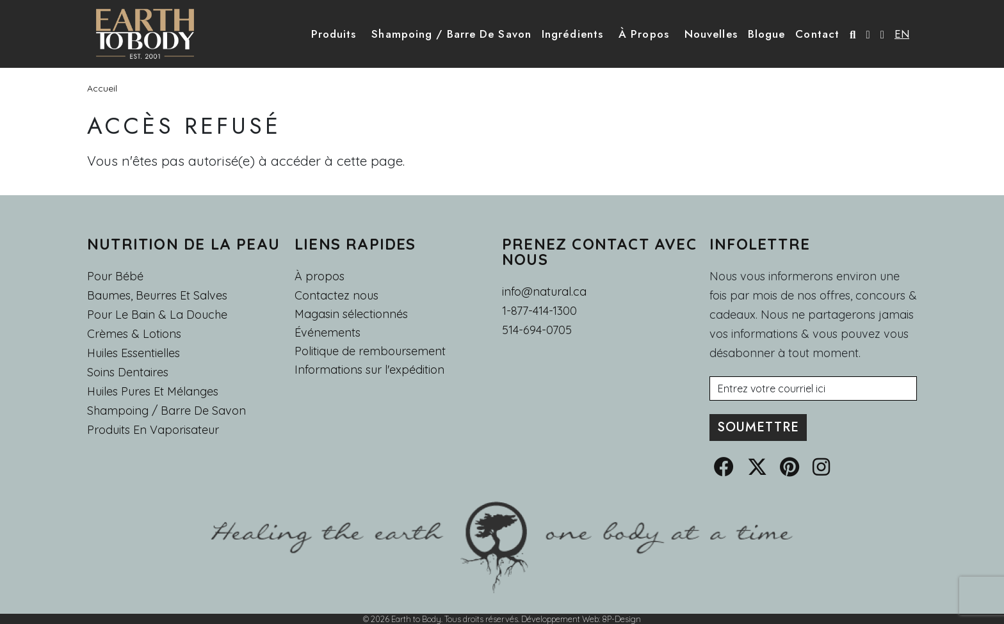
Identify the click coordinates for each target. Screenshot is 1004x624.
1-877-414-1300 (539, 310)
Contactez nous (336, 295)
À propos (319, 276)
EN (902, 34)
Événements (327, 333)
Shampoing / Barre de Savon (166, 410)
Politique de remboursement (370, 351)
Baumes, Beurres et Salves (157, 295)
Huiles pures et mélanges (152, 391)
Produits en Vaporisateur (153, 429)
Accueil (102, 88)
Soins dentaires (127, 372)
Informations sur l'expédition (369, 370)
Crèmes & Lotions (134, 333)
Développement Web (560, 619)
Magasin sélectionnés (351, 314)
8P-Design (621, 619)
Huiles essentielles (133, 353)
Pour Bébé (115, 276)
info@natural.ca (544, 291)
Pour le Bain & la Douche (157, 314)
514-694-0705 (537, 330)
